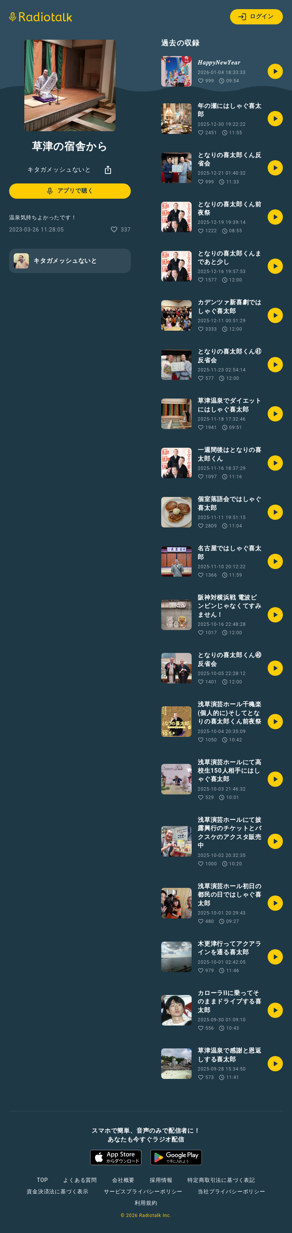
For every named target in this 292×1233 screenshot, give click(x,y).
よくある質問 (80, 1180)
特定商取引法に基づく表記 (221, 1180)
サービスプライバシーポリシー (143, 1191)
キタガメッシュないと (59, 169)
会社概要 (123, 1180)
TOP (42, 1180)
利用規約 (146, 1203)
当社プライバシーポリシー (231, 1191)
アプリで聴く (69, 191)
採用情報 (161, 1180)
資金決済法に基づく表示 (58, 1191)
